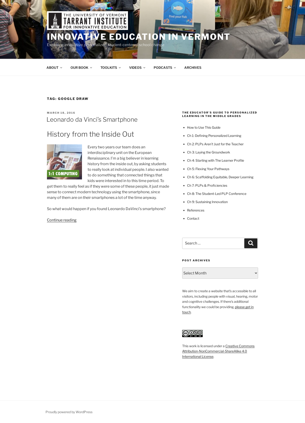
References (195, 210)
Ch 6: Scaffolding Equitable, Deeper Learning (220, 177)
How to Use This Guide (203, 127)
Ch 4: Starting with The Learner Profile (215, 160)
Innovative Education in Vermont (139, 37)
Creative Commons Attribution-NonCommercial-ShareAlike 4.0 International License (218, 351)
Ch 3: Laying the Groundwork (208, 152)
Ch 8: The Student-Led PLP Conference (216, 194)
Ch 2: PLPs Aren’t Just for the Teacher (215, 144)
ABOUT (54, 67)
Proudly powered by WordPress (69, 412)
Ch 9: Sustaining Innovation (207, 202)
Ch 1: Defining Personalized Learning (214, 136)
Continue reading (62, 220)
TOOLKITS (110, 67)
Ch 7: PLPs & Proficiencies (207, 185)
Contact (193, 218)
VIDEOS (137, 67)
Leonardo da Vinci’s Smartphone (92, 119)
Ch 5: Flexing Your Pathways (208, 169)
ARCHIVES (192, 67)
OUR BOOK (82, 67)
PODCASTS (165, 67)
